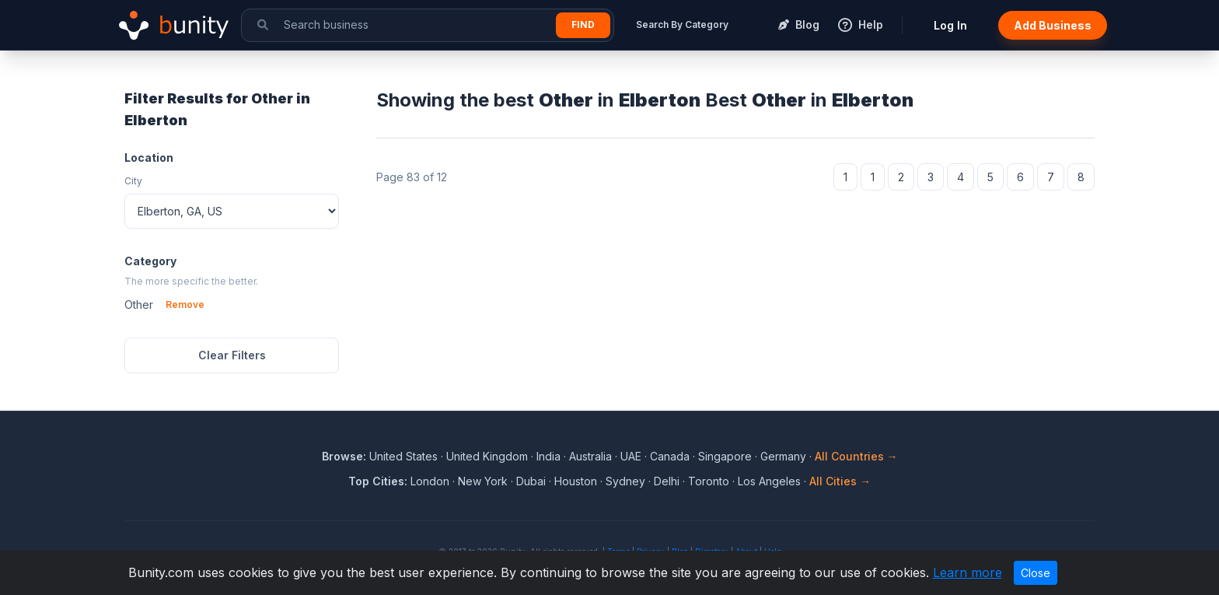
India (548, 456)
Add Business (1053, 25)
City (133, 181)
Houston (575, 481)
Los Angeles (769, 481)
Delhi (666, 481)
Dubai (531, 481)
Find (583, 24)
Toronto (708, 481)
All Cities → (840, 481)
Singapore (725, 456)
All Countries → (856, 456)
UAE (630, 456)
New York (483, 481)
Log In (950, 25)
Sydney (625, 481)
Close (1035, 572)
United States (403, 456)
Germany (783, 456)
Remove (185, 304)
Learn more (967, 572)
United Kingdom (487, 456)
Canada (670, 456)
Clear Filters (232, 355)
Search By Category (682, 24)
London (429, 481)
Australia (590, 456)
